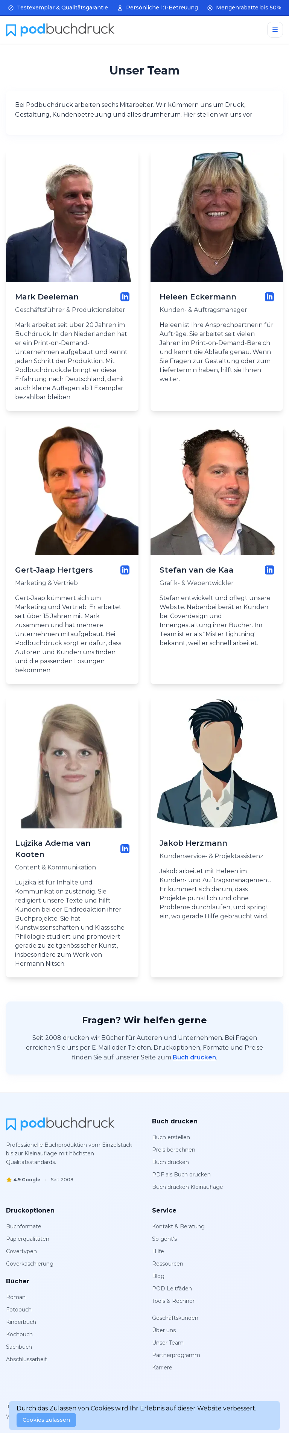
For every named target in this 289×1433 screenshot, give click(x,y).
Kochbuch (19, 1334)
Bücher (17, 1281)
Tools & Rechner (173, 1301)
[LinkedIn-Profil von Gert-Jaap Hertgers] (124, 569)
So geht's (164, 1238)
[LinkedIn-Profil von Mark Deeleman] (124, 296)
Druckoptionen (30, 1210)
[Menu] (275, 30)
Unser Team (168, 1342)
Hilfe (158, 1251)
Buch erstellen (171, 1137)
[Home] (60, 29)
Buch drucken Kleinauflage (187, 1187)
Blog (158, 1276)
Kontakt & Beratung (178, 1226)
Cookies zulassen (46, 1419)
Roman (16, 1297)
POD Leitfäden (172, 1288)
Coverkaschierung (29, 1263)
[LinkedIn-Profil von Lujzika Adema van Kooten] (124, 848)
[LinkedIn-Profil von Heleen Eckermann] (269, 296)
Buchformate (23, 1226)
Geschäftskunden (175, 1317)
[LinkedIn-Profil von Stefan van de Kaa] (269, 569)
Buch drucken (194, 1057)
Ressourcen (167, 1263)
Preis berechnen (173, 1149)
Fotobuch (19, 1309)
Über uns (164, 1330)
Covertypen (21, 1251)
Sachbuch (19, 1346)
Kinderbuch (21, 1322)
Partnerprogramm (176, 1355)
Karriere (162, 1367)
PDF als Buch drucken (181, 1174)
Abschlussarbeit (26, 1359)
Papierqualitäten (27, 1238)
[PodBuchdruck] (60, 1124)
